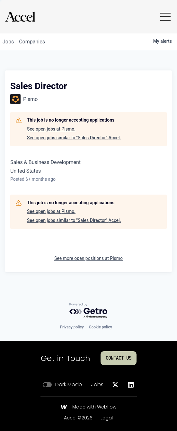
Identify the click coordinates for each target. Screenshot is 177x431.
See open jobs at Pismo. (51, 129)
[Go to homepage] (20, 16)
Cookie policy (100, 327)
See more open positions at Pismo (88, 258)
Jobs (97, 384)
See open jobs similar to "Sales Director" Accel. (74, 137)
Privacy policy (72, 327)
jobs (8, 42)
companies (32, 42)
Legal (107, 418)
